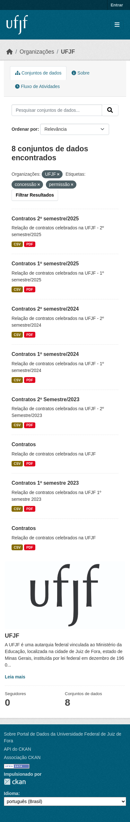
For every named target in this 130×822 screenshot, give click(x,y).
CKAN (15, 781)
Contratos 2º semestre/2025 (45, 218)
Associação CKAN (22, 757)
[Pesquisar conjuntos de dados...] (57, 110)
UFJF (68, 52)
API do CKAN (17, 749)
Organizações (37, 52)
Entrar (117, 5)
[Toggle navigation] (117, 25)
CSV (17, 244)
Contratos (24, 444)
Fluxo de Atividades (37, 86)
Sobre (80, 72)
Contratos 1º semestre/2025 (45, 263)
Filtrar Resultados (35, 195)
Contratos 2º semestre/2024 (45, 309)
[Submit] (110, 110)
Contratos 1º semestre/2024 (45, 354)
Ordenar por (25, 129)
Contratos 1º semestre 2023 (45, 483)
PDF (29, 244)
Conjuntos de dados (38, 72)
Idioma (11, 793)
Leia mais (15, 676)
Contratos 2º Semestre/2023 (45, 399)
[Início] (9, 52)
